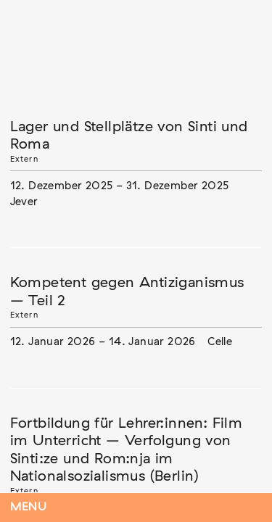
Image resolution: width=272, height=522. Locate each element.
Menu (28, 507)
